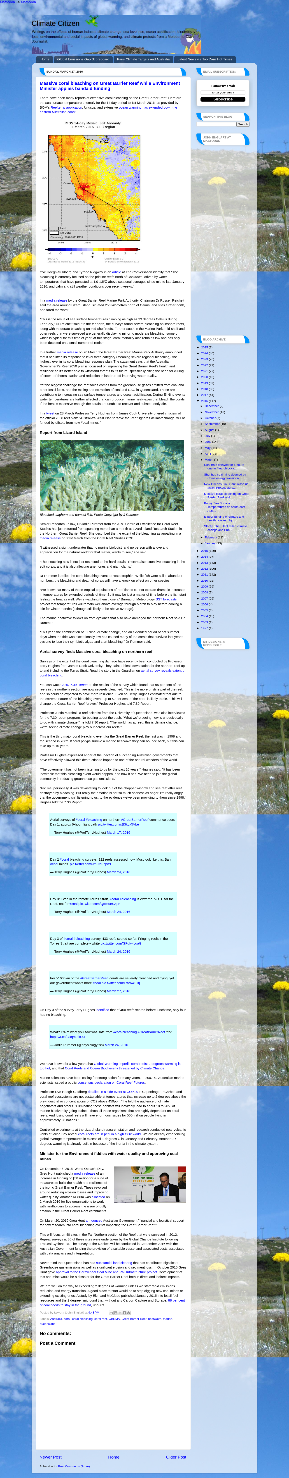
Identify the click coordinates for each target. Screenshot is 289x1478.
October (211, 418)
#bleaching (94, 819)
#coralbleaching (125, 1032)
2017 (205, 395)
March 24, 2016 (118, 872)
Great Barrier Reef (134, 1319)
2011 (205, 574)
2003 (205, 622)
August (210, 430)
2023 (205, 359)
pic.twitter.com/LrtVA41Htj (121, 983)
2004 (205, 616)
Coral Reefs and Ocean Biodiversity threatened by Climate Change (114, 1068)
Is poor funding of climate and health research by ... (224, 518)
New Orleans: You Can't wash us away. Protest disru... (226, 485)
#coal (54, 864)
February (211, 537)
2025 (205, 347)
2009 (205, 586)
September (213, 424)
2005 (205, 610)
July (208, 436)
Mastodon (7, 2)
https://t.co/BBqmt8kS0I (67, 1037)
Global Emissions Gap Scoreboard (83, 59)
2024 (205, 353)
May (208, 448)
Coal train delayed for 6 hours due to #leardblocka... (224, 466)
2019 (205, 383)
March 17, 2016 (118, 832)
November (212, 412)
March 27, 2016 (118, 991)
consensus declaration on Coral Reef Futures (111, 1082)
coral (67, 1319)
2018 (205, 389)
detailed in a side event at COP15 (113, 1092)
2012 (205, 568)
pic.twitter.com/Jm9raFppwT (91, 864)
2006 (205, 604)
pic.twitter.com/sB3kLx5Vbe (118, 824)
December (212, 406)
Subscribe (223, 99)
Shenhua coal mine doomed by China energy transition (225, 476)
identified (102, 1010)
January (211, 543)
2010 (205, 580)
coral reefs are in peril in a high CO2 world (109, 1134)
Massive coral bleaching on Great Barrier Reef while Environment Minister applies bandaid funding (110, 86)
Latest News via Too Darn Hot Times (204, 59)
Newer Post (51, 1457)
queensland (48, 1324)
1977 (205, 628)
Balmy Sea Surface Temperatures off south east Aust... (224, 507)
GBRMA (114, 1319)
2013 (205, 562)
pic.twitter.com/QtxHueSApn (99, 904)
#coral (80, 819)
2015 (205, 550)
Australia (56, 1319)
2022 (205, 365)
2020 (205, 377)
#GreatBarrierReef (134, 819)
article (116, 272)
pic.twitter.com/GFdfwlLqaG (121, 943)
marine (167, 1319)
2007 (205, 598)
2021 (205, 371)
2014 (205, 556)
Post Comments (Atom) (74, 1466)
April (208, 453)
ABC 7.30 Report (75, 685)
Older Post (176, 1457)
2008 (205, 592)
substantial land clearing (114, 1263)
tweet (50, 413)
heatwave (154, 1319)
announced (94, 1220)
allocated (98, 1197)
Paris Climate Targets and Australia (143, 59)
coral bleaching (82, 1319)
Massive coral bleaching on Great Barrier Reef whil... (226, 495)
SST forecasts (166, 599)
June (208, 441)
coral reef (100, 1319)
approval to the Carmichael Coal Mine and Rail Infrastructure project (106, 1272)
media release (56, 300)
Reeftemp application (66, 107)
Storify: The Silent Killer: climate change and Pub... (225, 527)
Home (44, 59)
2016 (205, 401)
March (209, 459)
